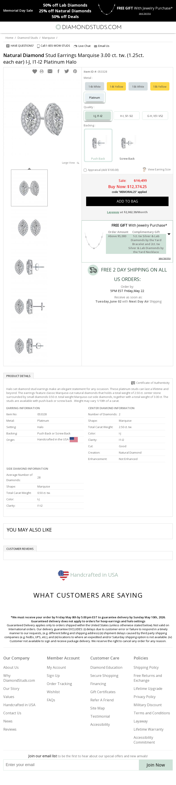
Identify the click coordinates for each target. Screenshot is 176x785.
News (8, 721)
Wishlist (53, 691)
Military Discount (148, 704)
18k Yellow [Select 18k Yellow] (159, 87)
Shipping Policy (146, 667)
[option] (29, 187)
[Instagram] (66, 778)
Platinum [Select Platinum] (94, 98)
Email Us (101, 45)
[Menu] (5, 27)
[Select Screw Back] (127, 143)
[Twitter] (78, 778)
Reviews (9, 729)
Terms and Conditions (152, 713)
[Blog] (110, 778)
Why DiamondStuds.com (19, 678)
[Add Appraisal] (85, 170)
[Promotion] (18, 10)
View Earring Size (157, 169)
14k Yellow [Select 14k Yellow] (116, 87)
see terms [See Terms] (165, 258)
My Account (56, 667)
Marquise (48, 38)
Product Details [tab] (18, 376)
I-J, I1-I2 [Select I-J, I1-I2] (98, 116)
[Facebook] (88, 778)
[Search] (14, 26)
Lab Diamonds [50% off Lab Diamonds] (65, 5)
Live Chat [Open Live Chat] (82, 46)
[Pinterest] (98, 778)
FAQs (51, 700)
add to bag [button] (127, 201)
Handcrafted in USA (88, 574)
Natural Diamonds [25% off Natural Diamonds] (65, 10)
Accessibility (100, 724)
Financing (98, 683)
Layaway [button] (113, 212)
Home (9, 38)
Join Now (156, 765)
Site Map (97, 708)
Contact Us (12, 713)
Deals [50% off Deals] (65, 16)
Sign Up (53, 675)
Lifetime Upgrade (148, 688)
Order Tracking (59, 683)
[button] (34, 71)
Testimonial (100, 716)
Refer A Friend (102, 700)
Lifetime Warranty (148, 729)
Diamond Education (106, 667)
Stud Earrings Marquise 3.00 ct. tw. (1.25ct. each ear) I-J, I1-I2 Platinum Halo (73, 58)
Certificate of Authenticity (150, 383)
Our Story (11, 688)
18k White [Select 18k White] (138, 87)
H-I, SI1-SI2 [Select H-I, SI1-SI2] (126, 116)
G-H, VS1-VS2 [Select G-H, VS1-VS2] (155, 116)
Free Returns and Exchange (148, 678)
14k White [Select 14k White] (95, 87)
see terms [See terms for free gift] (145, 13)
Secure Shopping (104, 675)
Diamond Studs (28, 38)
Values (8, 696)
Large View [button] (70, 162)
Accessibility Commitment (144, 740)
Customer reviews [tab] (20, 549)
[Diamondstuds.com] (88, 27)
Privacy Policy (145, 696)
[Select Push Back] (98, 143)
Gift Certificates (103, 691)
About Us (11, 667)
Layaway (141, 721)
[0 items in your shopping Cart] (170, 27)
